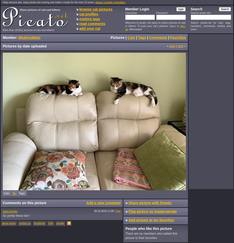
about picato (9, 223)
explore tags (89, 19)
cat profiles (88, 14)
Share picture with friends (150, 203)
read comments (92, 24)
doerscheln (10, 211)
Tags (142, 38)
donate (60, 223)
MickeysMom (29, 38)
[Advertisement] (211, 111)
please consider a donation (110, 2)
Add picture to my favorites (151, 220)
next (180, 46)
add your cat (89, 28)
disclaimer (39, 223)
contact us (25, 223)
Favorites (178, 38)
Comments (158, 38)
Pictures (117, 38)
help (50, 223)
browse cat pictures (96, 9)
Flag (118, 211)
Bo (14, 193)
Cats (131, 38)
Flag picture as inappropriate (152, 211)
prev (172, 46)
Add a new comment (103, 203)
